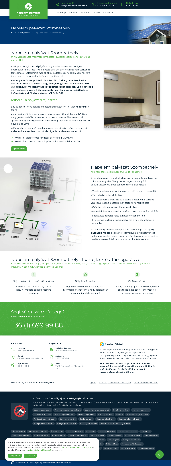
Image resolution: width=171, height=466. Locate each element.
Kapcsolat (108, 12)
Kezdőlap (61, 12)
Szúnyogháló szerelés (66, 424)
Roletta (119, 414)
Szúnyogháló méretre (43, 424)
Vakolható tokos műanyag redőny (115, 424)
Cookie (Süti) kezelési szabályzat (115, 382)
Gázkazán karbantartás (78, 435)
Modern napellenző (141, 410)
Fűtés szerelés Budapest (21, 435)
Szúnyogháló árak (128, 448)
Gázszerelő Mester (151, 435)
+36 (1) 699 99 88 (25, 350)
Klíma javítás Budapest (131, 440)
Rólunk (96, 12)
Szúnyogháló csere (42, 410)
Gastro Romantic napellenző (97, 410)
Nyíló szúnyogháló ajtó (64, 414)
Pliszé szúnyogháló (86, 414)
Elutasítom (30, 456)
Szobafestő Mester (110, 448)
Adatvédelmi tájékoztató (146, 382)
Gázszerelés (91, 431)
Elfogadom (15, 456)
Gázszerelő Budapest (133, 435)
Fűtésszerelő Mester (41, 435)
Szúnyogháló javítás (146, 448)
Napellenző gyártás (42, 414)
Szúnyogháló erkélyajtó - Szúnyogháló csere (62, 398)
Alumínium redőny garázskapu (68, 410)
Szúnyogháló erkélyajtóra (130, 419)
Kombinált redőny (121, 410)
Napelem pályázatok (79, 12)
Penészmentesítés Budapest (132, 444)
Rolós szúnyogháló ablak (137, 414)
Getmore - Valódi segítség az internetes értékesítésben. (41, 462)
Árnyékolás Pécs (19, 431)
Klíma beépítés (113, 440)
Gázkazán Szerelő (114, 435)
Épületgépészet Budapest (128, 431)
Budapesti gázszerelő (74, 431)
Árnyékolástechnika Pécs (38, 431)
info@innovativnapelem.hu (30, 358)
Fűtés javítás (145, 431)
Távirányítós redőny (88, 424)
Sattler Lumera (86, 419)
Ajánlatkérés (19, 148)
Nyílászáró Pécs (112, 444)
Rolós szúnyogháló (68, 419)
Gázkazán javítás (58, 435)
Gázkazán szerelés (97, 435)
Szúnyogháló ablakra (106, 419)
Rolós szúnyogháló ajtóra (45, 419)
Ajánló (93, 382)
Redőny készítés (105, 414)
